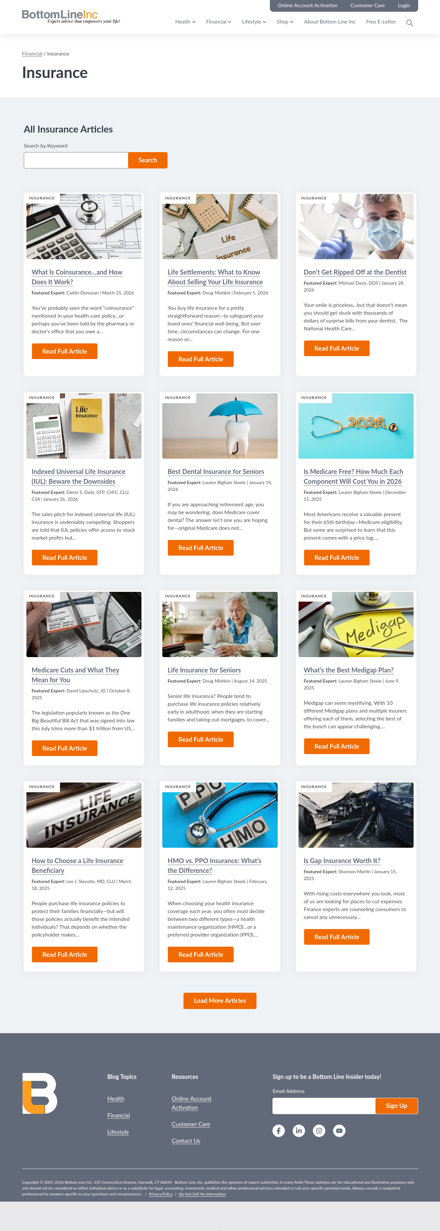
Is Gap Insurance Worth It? (342, 860)
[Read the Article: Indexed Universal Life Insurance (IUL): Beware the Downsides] (83, 426)
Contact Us (186, 1140)
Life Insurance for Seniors (204, 670)
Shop (282, 21)
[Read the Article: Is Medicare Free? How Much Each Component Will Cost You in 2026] (356, 426)
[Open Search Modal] (409, 22)
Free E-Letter (381, 21)
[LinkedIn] (299, 1132)
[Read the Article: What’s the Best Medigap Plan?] (356, 624)
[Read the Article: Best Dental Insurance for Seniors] (219, 426)
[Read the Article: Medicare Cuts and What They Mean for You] (83, 624)
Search (148, 160)
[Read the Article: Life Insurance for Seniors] (219, 624)
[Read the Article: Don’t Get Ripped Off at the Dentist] (356, 226)
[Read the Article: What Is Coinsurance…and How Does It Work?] (83, 226)
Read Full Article (64, 351)
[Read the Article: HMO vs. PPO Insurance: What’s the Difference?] (219, 815)
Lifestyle (251, 21)
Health (183, 21)
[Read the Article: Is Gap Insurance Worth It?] (356, 815)
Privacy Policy (160, 1194)
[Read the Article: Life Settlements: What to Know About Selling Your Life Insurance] (219, 226)
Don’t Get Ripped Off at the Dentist (355, 272)
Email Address (288, 1091)
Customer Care (191, 1124)
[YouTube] (339, 1132)
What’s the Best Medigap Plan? (349, 670)
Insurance (42, 198)
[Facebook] (278, 1132)
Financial (216, 21)
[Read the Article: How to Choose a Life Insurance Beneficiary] (83, 815)
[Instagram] (319, 1132)
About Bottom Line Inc (330, 21)
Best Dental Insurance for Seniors (216, 471)
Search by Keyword (45, 145)
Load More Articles (220, 1000)
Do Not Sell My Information (202, 1194)
